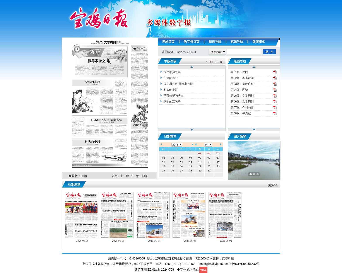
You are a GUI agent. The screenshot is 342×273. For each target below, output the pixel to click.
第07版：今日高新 (242, 107)
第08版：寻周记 (241, 113)
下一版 (134, 176)
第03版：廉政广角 (242, 83)
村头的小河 (171, 89)
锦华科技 (228, 258)
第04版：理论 (239, 89)
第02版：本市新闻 (242, 78)
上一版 (124, 176)
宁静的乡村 (171, 78)
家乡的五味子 (172, 101)
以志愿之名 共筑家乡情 (178, 83)
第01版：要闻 (239, 72)
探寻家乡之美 (172, 72)
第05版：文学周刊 (242, 95)
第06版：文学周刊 (242, 101)
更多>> (273, 185)
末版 (144, 176)
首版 (115, 176)
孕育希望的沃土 (173, 95)
